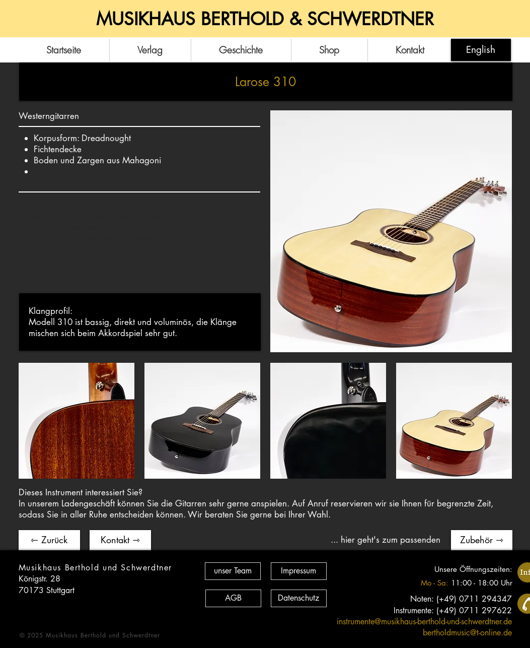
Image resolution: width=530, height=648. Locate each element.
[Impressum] (299, 571)
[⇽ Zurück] (49, 540)
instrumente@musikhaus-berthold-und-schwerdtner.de (424, 621)
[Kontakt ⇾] (120, 540)
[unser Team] (233, 571)
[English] (481, 50)
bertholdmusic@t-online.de (467, 632)
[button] (76, 421)
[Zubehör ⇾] (481, 540)
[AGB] (233, 598)
